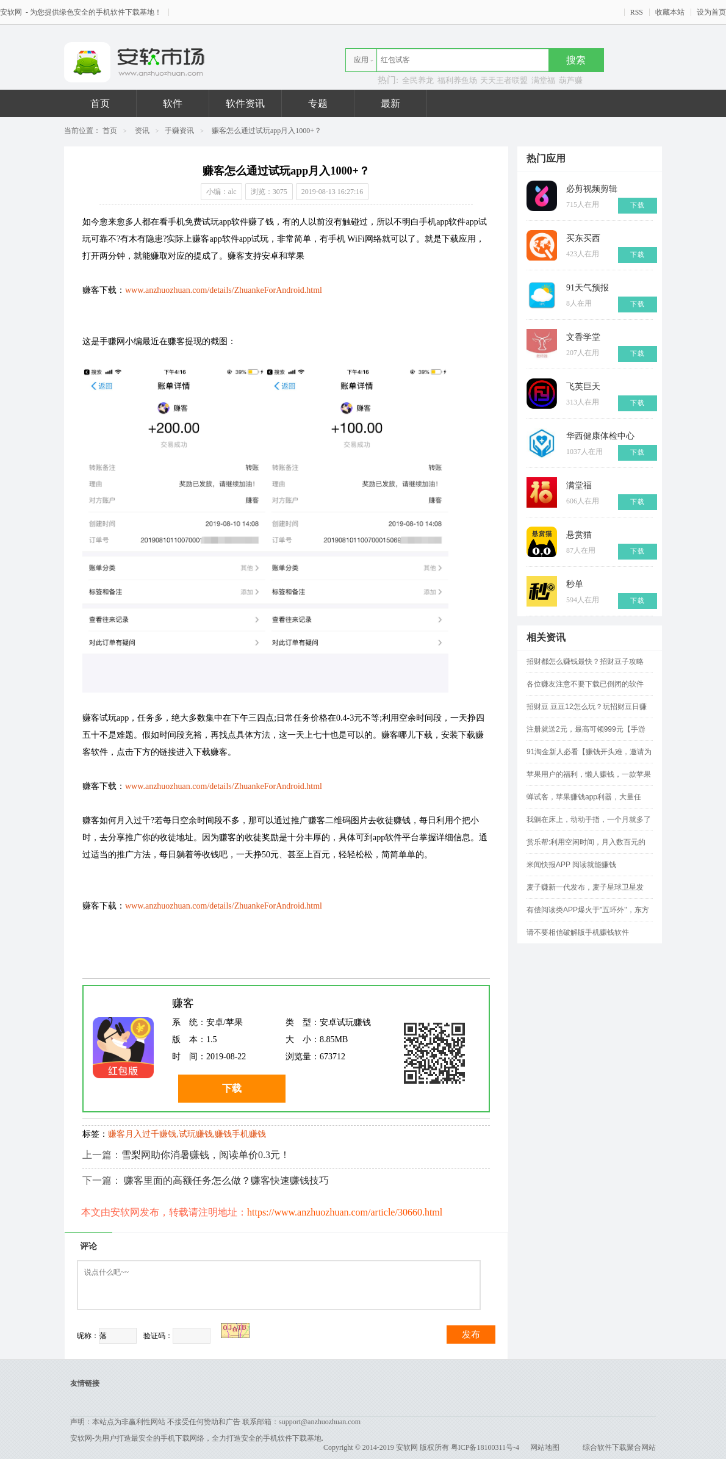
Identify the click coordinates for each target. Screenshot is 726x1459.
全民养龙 (418, 80)
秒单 (574, 584)
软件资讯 (245, 103)
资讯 (142, 130)
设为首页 (711, 12)
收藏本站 (670, 12)
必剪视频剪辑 (591, 188)
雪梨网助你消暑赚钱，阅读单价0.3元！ (205, 1155)
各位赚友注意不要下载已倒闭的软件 (585, 684)
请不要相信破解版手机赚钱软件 (578, 932)
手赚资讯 (179, 130)
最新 (390, 103)
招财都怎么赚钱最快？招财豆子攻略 (585, 661)
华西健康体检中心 (600, 436)
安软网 (12, 12)
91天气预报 (587, 287)
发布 (471, 1334)
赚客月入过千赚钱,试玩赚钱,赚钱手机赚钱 (187, 1134)
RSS (636, 12)
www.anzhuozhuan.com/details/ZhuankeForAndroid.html (223, 290)
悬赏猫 (579, 534)
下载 (232, 1088)
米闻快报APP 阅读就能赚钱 (571, 864)
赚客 (183, 1003)
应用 (361, 60)
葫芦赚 (571, 80)
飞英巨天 (583, 386)
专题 (318, 103)
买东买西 (583, 238)
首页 (100, 103)
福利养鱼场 (457, 80)
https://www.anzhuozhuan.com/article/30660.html (344, 1212)
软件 (172, 103)
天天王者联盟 (504, 80)
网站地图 (544, 1447)
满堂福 (543, 80)
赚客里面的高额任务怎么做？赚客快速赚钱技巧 (226, 1180)
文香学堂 (583, 337)
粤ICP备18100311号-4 (485, 1447)
